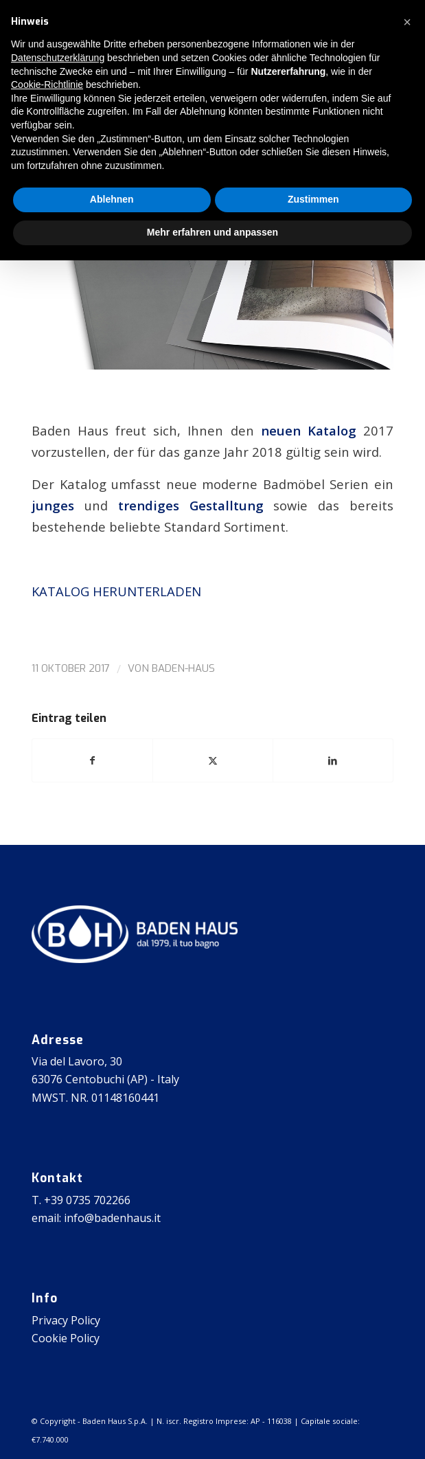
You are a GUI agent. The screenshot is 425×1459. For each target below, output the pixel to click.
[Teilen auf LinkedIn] (333, 760)
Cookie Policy (66, 1338)
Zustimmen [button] (313, 199)
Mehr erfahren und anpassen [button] (212, 232)
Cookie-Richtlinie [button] (47, 84)
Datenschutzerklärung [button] (57, 57)
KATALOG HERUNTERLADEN (116, 591)
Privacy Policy (66, 1320)
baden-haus (183, 668)
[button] (407, 22)
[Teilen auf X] (213, 760)
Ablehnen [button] (112, 199)
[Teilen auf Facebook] (92, 760)
